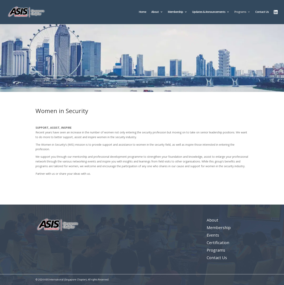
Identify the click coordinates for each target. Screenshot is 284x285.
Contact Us (262, 12)
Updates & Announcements (208, 12)
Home (142, 12)
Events (213, 235)
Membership (175, 12)
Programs (240, 12)
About (155, 12)
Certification (218, 242)
